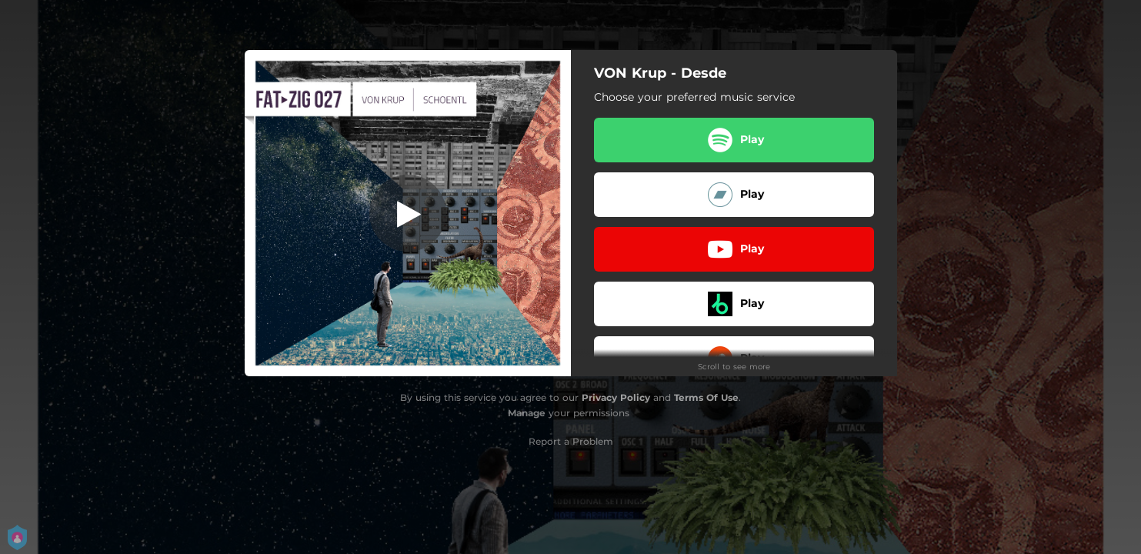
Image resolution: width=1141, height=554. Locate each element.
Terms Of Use (706, 397)
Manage (526, 413)
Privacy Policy (616, 397)
